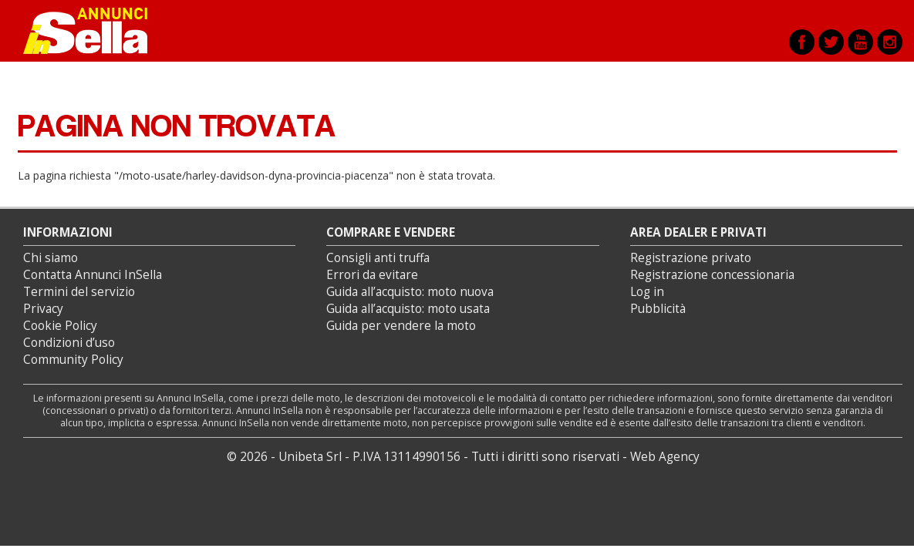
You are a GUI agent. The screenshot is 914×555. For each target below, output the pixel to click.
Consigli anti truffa (378, 258)
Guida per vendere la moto (401, 326)
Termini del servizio (79, 292)
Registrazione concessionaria (712, 275)
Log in (647, 292)
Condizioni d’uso (69, 343)
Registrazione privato (690, 258)
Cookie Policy (60, 326)
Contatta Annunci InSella (92, 275)
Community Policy (73, 360)
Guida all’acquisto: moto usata (408, 309)
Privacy (43, 309)
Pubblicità (658, 309)
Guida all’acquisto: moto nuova (410, 292)
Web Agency (665, 457)
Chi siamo (50, 258)
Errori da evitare (372, 275)
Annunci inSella (95, 31)
